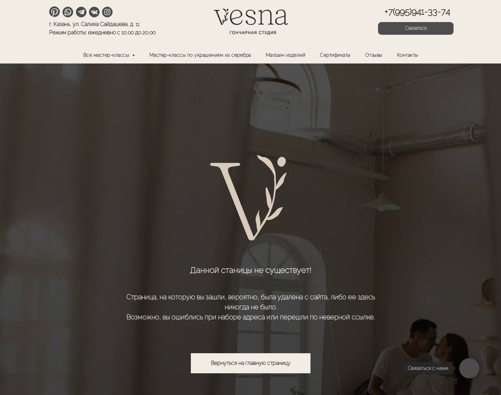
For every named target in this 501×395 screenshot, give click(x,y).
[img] (251, 20)
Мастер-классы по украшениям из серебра (200, 55)
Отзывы (373, 55)
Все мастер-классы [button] (107, 55)
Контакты (407, 55)
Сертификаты (335, 55)
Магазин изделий (285, 55)
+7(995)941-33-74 (417, 12)
